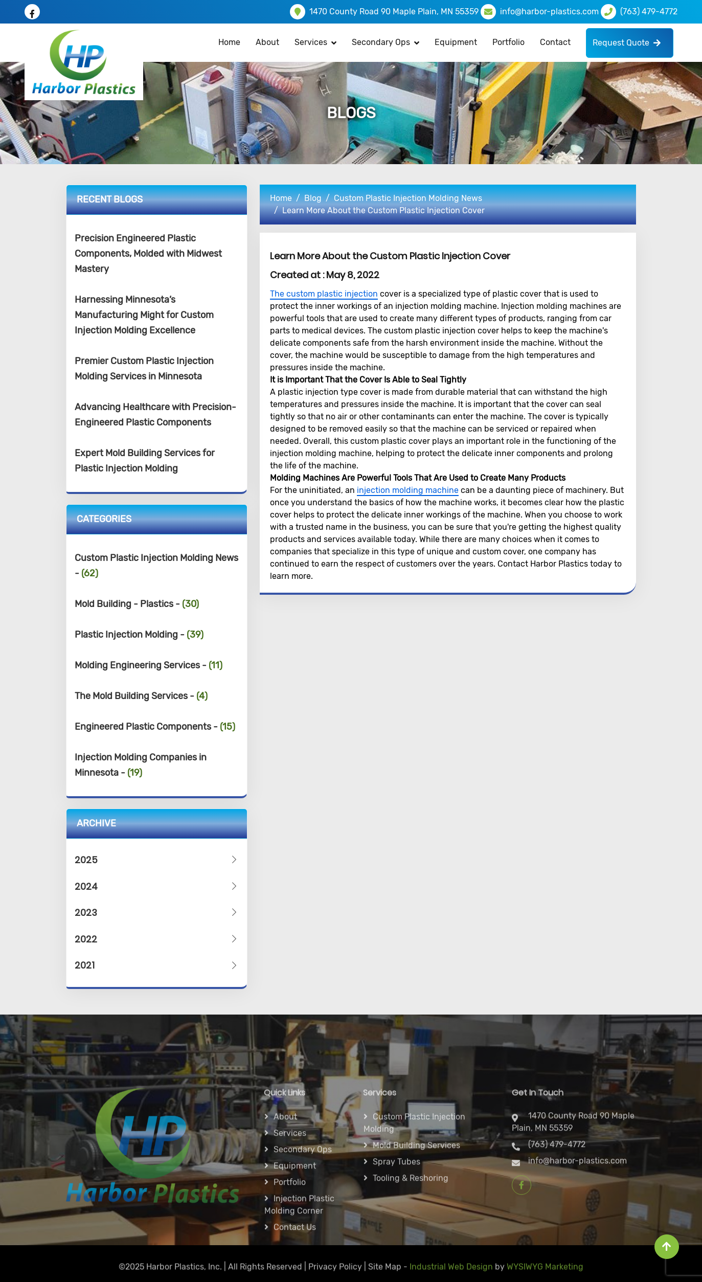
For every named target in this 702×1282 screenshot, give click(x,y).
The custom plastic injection (324, 294)
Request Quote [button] (627, 43)
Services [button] (311, 42)
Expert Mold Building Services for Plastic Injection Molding (145, 460)
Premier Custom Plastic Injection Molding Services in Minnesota (144, 368)
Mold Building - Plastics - (137, 604)
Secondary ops (303, 1219)
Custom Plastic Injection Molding (414, 1193)
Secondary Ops (381, 42)
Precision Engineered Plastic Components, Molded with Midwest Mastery (148, 254)
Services (290, 1203)
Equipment (456, 42)
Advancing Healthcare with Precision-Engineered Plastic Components (155, 414)
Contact (555, 42)
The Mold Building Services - (141, 696)
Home (229, 42)
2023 (157, 912)
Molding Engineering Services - (148, 665)
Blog (313, 198)
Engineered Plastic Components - (155, 726)
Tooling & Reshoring (410, 1248)
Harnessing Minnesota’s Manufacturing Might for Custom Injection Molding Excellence (144, 315)
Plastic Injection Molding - (139, 634)
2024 (157, 886)
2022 (157, 939)
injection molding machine (408, 490)
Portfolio (508, 42)
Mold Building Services (416, 1215)
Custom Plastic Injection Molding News (408, 198)
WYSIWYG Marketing (545, 1272)
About (267, 42)
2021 (157, 965)
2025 (157, 859)
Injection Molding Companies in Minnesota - (141, 765)
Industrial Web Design (451, 1272)
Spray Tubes (396, 1231)
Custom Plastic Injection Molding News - (156, 565)
